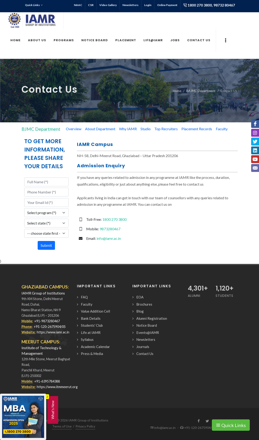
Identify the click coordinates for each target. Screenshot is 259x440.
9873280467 (110, 229)
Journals (142, 347)
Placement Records (196, 129)
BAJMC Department (201, 91)
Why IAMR (128, 129)
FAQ (84, 297)
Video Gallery (108, 5)
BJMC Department (40, 129)
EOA (139, 297)
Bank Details (91, 318)
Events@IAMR (147, 332)
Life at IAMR (91, 332)
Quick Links (34, 5)
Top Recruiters (166, 129)
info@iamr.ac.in (109, 238)
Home (177, 91)
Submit (46, 245)
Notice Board (146, 325)
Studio (145, 129)
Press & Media (92, 353)
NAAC (78, 5)
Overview (73, 129)
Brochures (144, 304)
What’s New (53, 410)
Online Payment (167, 5)
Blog (140, 311)
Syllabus (87, 339)
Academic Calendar (95, 347)
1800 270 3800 (114, 219)
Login (147, 5)
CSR (91, 5)
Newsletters (130, 5)
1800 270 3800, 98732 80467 (209, 5)
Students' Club (92, 325)
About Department (100, 129)
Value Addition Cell (95, 311)
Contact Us (144, 353)
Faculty (222, 129)
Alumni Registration (151, 318)
